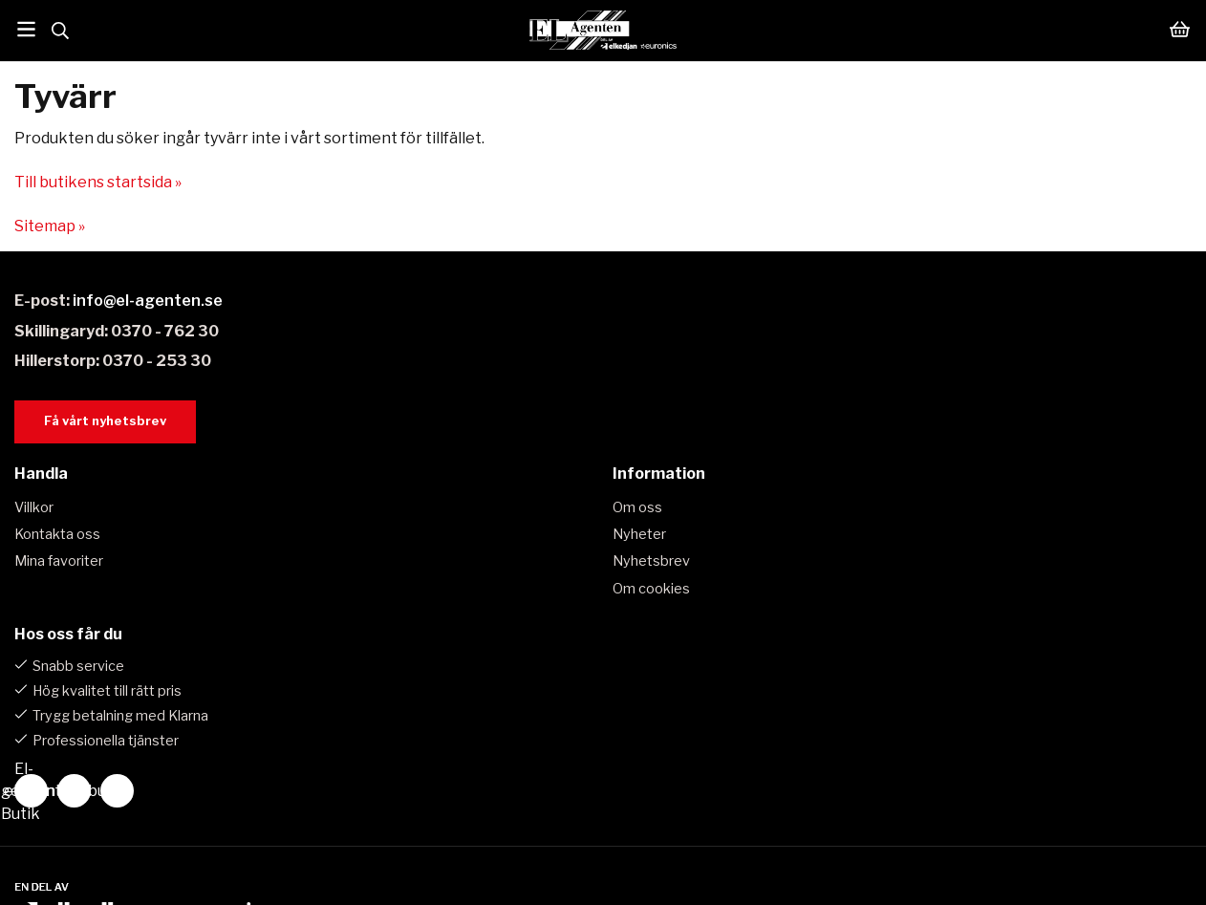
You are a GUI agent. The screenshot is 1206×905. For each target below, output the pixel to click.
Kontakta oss (57, 534)
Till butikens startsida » (98, 182)
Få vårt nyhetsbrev (105, 421)
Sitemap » (49, 226)
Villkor (34, 507)
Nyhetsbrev (651, 561)
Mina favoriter (58, 561)
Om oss (637, 507)
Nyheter (639, 534)
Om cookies (651, 588)
